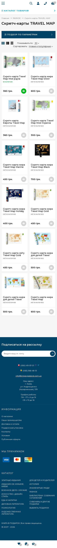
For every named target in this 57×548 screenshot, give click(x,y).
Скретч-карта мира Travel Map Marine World (14, 167)
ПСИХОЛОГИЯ (8, 508)
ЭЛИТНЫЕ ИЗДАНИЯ (11, 480)
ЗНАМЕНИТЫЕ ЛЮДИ (39, 488)
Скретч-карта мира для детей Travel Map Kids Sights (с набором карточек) (14, 300)
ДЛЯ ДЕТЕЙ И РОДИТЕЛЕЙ (41, 480)
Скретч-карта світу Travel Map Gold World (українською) (13, 256)
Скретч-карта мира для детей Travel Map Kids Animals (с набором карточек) (42, 256)
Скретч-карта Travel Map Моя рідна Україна (14, 78)
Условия (6, 435)
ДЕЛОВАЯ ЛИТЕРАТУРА (13, 504)
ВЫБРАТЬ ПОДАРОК (39, 508)
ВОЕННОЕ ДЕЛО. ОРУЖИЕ (14, 490)
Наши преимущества (12, 420)
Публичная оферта (11, 439)
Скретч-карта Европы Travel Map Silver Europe (14, 123)
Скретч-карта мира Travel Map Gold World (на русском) (42, 211)
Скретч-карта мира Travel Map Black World (42, 167)
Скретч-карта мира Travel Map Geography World (42, 299)
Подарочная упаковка (12, 428)
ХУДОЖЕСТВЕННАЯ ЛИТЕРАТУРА (11, 512)
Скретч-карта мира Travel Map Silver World (42, 78)
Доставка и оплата (10, 424)
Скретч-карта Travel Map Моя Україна (42, 121)
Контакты (6, 431)
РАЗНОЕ (33, 492)
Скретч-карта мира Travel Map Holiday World (14, 211)
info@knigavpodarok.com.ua (28, 376)
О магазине (7, 416)
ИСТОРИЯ (34, 484)
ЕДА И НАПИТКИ (9, 500)
